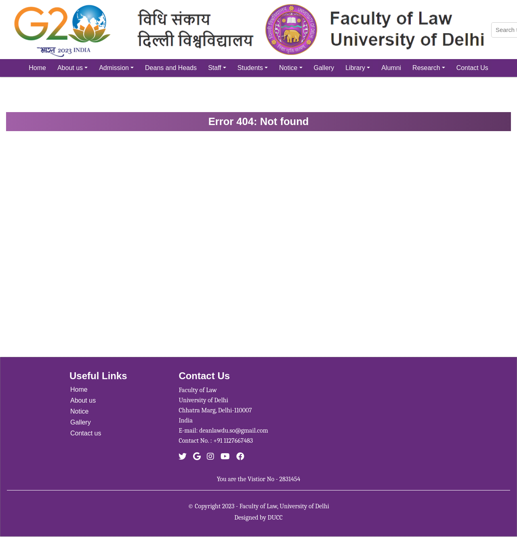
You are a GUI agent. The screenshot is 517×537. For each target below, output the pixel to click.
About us (72, 67)
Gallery (324, 67)
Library (357, 67)
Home (37, 67)
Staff (217, 67)
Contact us (85, 433)
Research (428, 67)
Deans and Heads (171, 67)
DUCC (275, 517)
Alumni (391, 67)
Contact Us (472, 67)
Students (252, 67)
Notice (290, 67)
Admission (116, 67)
